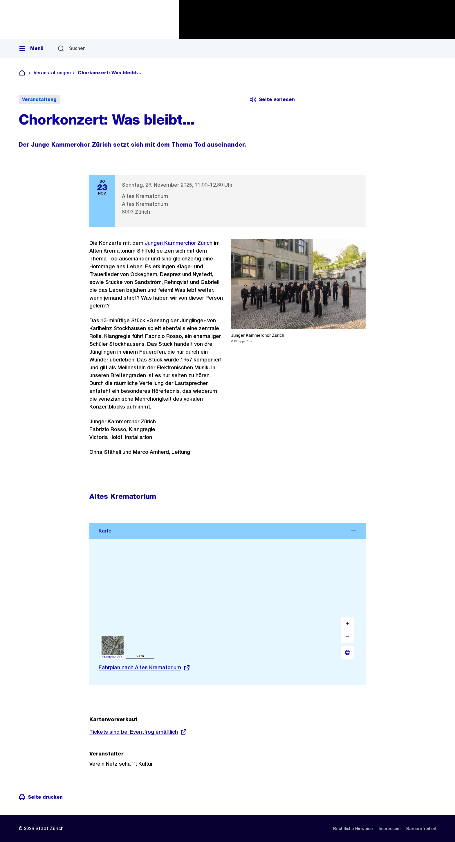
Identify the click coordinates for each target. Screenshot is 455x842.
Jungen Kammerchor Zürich (178, 243)
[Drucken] (347, 652)
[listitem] (353, 828)
